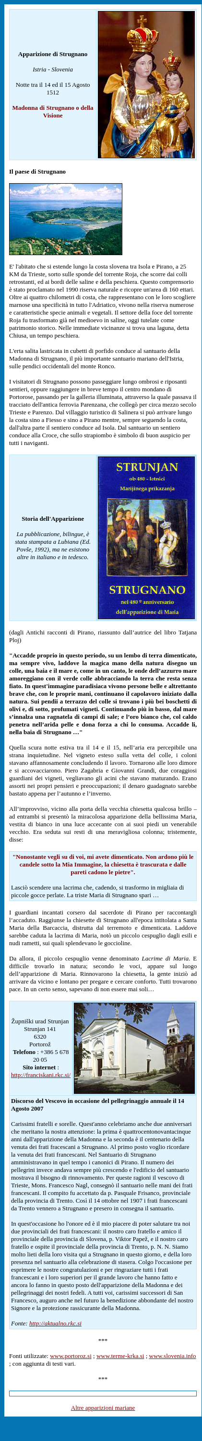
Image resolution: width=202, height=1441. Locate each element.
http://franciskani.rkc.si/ (41, 1074)
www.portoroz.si (71, 1355)
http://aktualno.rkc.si (55, 1323)
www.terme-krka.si (120, 1355)
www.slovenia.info (172, 1355)
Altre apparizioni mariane (103, 1407)
